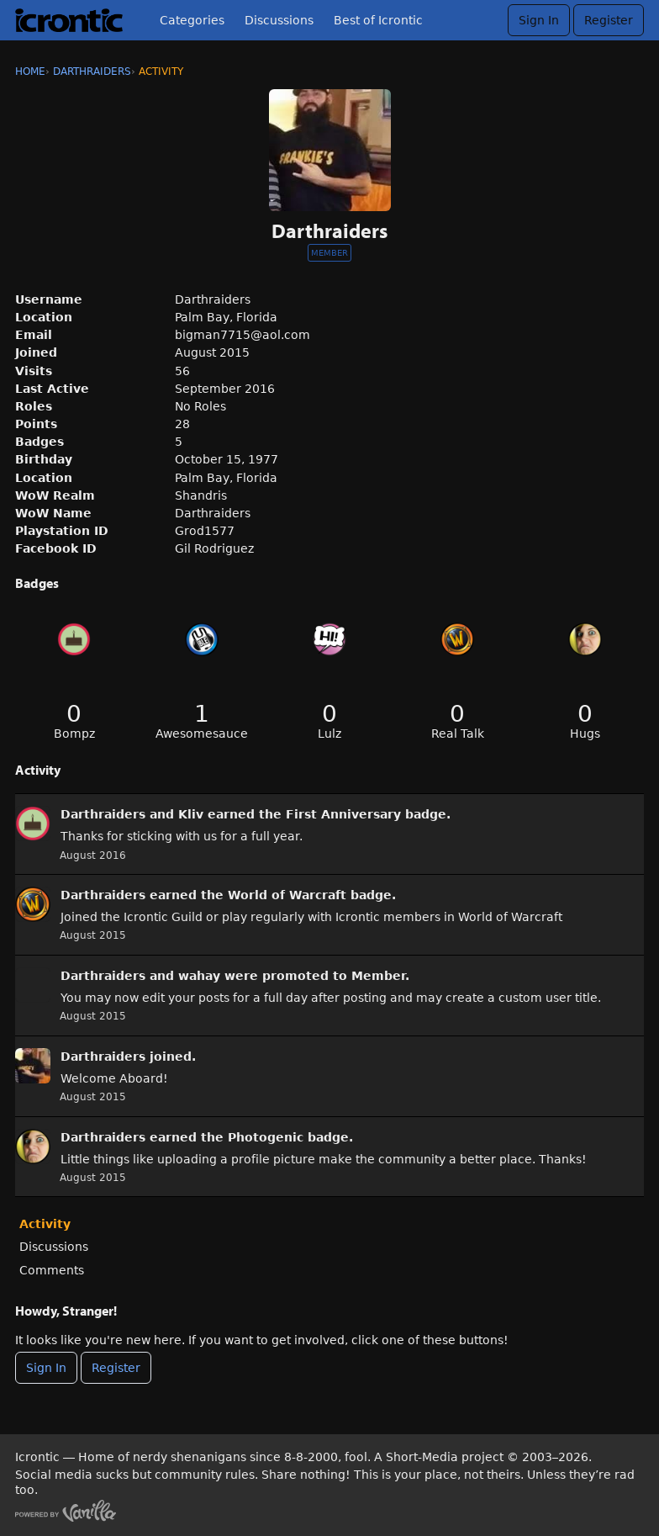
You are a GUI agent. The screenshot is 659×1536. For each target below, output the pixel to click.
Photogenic (265, 1137)
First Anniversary (343, 814)
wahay (199, 976)
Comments (51, 1270)
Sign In (539, 20)
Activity (45, 1224)
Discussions (279, 20)
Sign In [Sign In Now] (46, 1367)
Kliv (190, 814)
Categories (192, 20)
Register (608, 20)
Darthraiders (103, 814)
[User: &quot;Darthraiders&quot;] (32, 823)
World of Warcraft (287, 895)
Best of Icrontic (378, 20)
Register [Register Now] (116, 1367)
